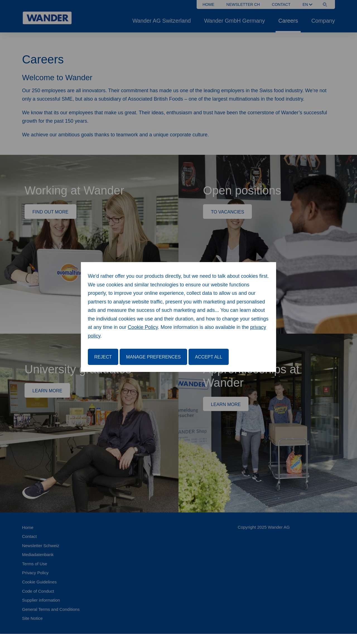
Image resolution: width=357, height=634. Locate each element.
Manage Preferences (153, 356)
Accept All (208, 356)
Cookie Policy (143, 327)
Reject (103, 356)
